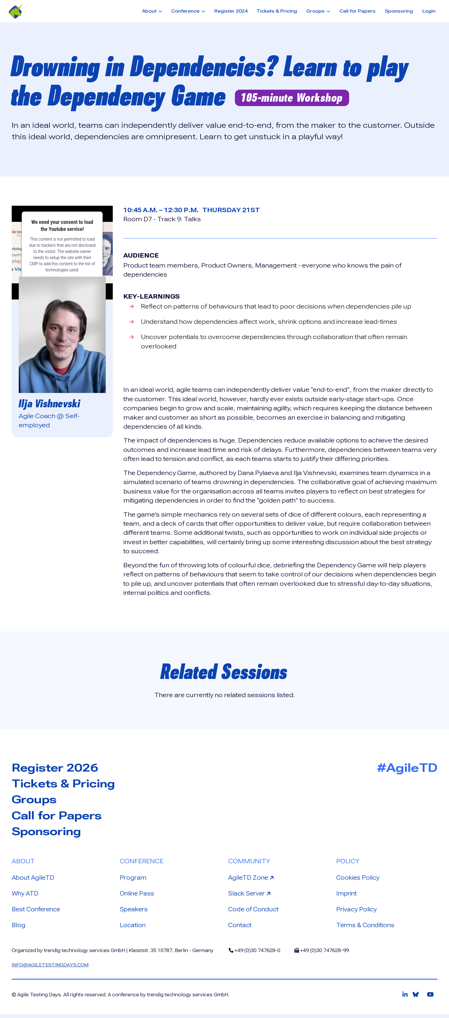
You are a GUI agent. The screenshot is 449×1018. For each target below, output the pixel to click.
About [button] (150, 11)
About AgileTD (34, 879)
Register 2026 (58, 768)
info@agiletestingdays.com (51, 968)
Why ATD (25, 895)
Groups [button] (316, 11)
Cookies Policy (358, 879)
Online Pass (138, 895)
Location (133, 928)
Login (429, 11)
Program (134, 879)
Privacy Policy (357, 911)
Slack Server (251, 895)
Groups (36, 800)
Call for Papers (357, 11)
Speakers (135, 911)
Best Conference (38, 911)
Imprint (347, 895)
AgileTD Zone (252, 879)
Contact (240, 928)
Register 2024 (230, 11)
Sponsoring (399, 11)
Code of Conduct (254, 911)
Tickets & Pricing (277, 11)
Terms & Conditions (366, 928)
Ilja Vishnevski (51, 403)
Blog (19, 928)
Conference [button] (186, 11)
